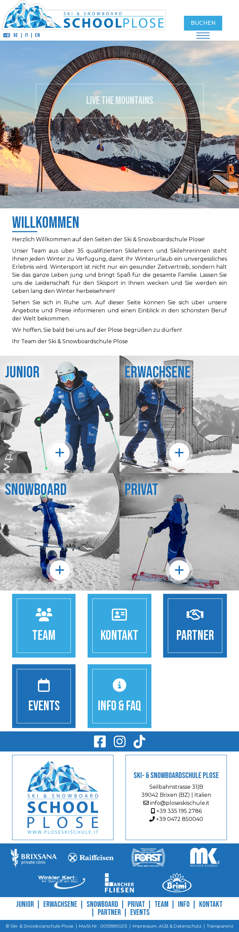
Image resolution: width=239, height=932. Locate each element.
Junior (25, 904)
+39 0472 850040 (176, 819)
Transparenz (220, 926)
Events (140, 912)
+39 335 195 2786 (176, 811)
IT (26, 35)
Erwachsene (60, 904)
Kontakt (211, 904)
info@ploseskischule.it (176, 803)
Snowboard (102, 904)
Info (184, 904)
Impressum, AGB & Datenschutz (167, 926)
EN (37, 35)
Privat (136, 904)
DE (15, 35)
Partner (109, 912)
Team (161, 904)
